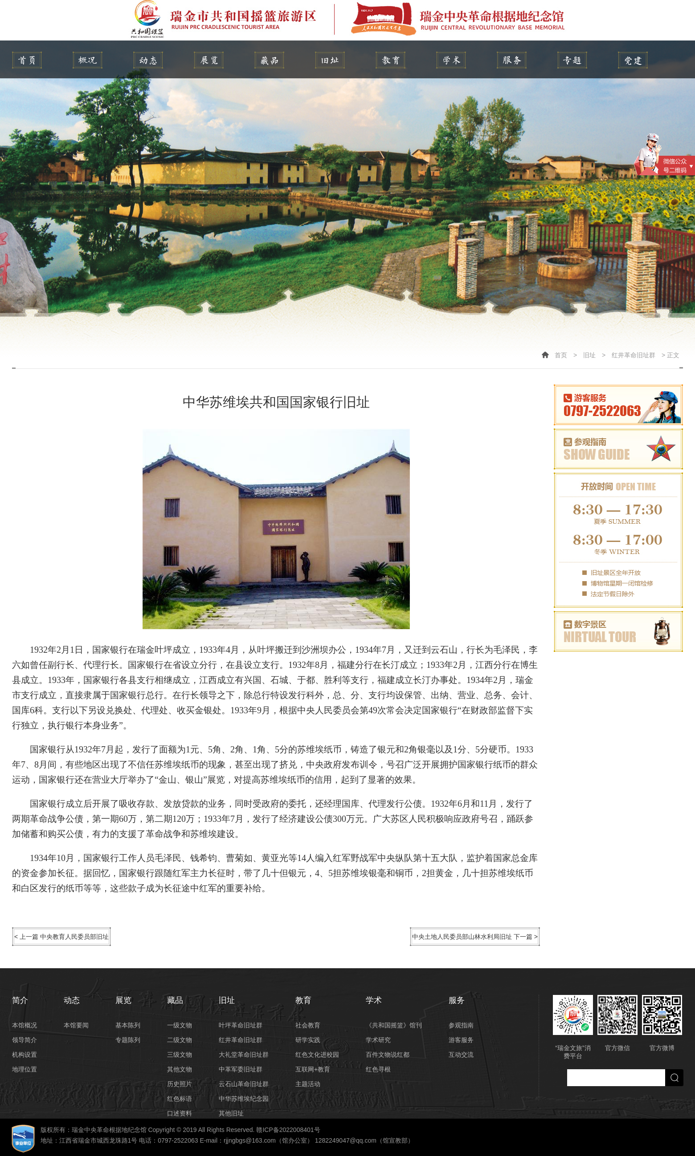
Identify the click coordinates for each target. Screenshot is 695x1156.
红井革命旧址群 (633, 355)
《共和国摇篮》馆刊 (394, 1025)
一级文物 (179, 1025)
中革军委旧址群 (240, 1069)
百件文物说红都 (387, 1054)
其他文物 (179, 1069)
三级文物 (179, 1054)
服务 (511, 60)
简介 (87, 60)
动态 (148, 60)
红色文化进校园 (317, 1054)
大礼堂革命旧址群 (244, 1054)
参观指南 (461, 1025)
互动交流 (461, 1054)
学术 (451, 60)
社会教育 (307, 1025)
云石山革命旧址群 (244, 1083)
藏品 (269, 60)
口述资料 (179, 1113)
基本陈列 (127, 1025)
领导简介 (24, 1039)
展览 (208, 60)
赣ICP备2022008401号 (288, 1129)
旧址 (330, 60)
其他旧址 (231, 1113)
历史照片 (179, 1083)
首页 (561, 355)
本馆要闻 (76, 1025)
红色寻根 (378, 1069)
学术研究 (378, 1039)
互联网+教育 (312, 1069)
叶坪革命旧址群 (240, 1025)
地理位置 (24, 1069)
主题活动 (307, 1083)
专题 (572, 60)
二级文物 (179, 1039)
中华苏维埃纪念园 (244, 1098)
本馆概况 (24, 1025)
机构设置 (24, 1054)
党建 (633, 60)
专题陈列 (127, 1039)
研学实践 (307, 1039)
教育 (390, 60)
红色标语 (179, 1098)
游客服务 (461, 1039)
